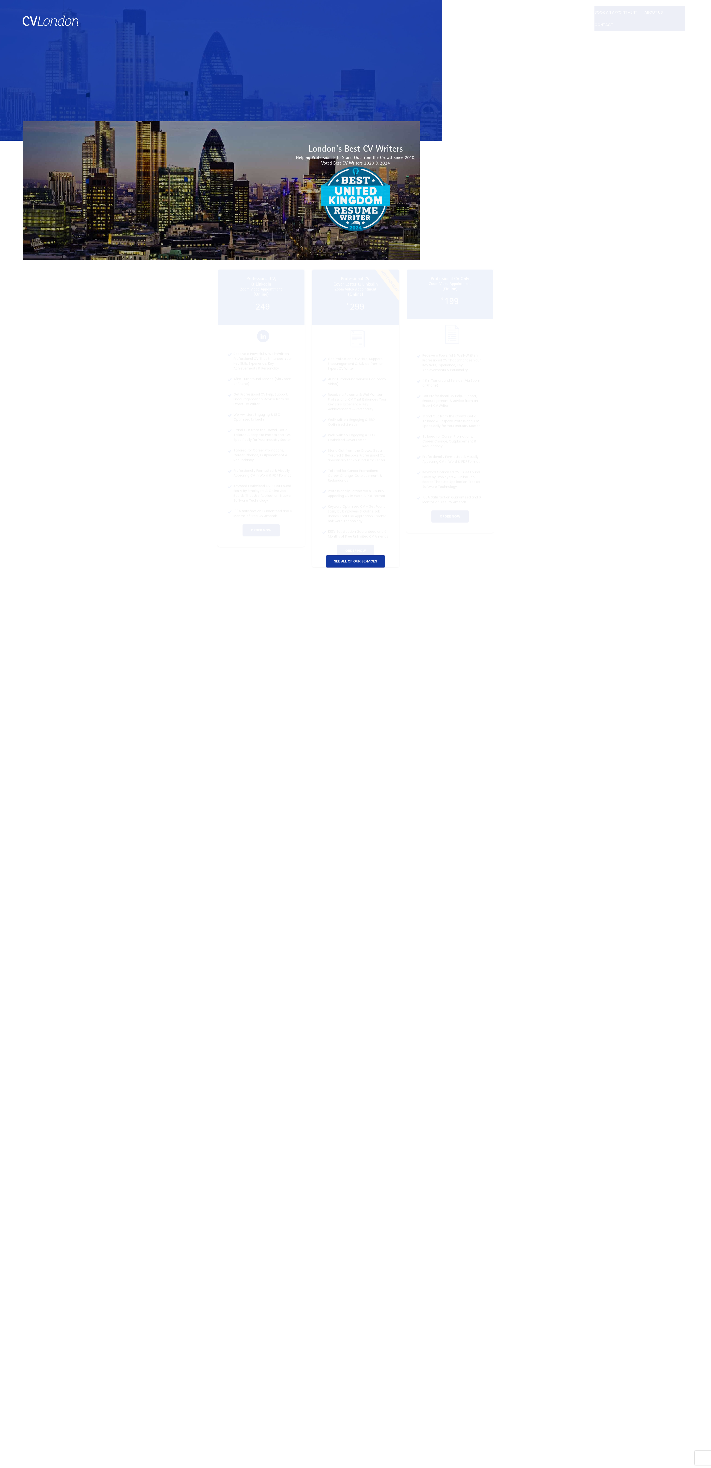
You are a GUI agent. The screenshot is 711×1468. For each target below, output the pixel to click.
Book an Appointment (614, 12)
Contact (678, 12)
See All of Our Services (355, 548)
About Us (653, 12)
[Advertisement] (355, 65)
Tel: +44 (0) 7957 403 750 (664, 21)
